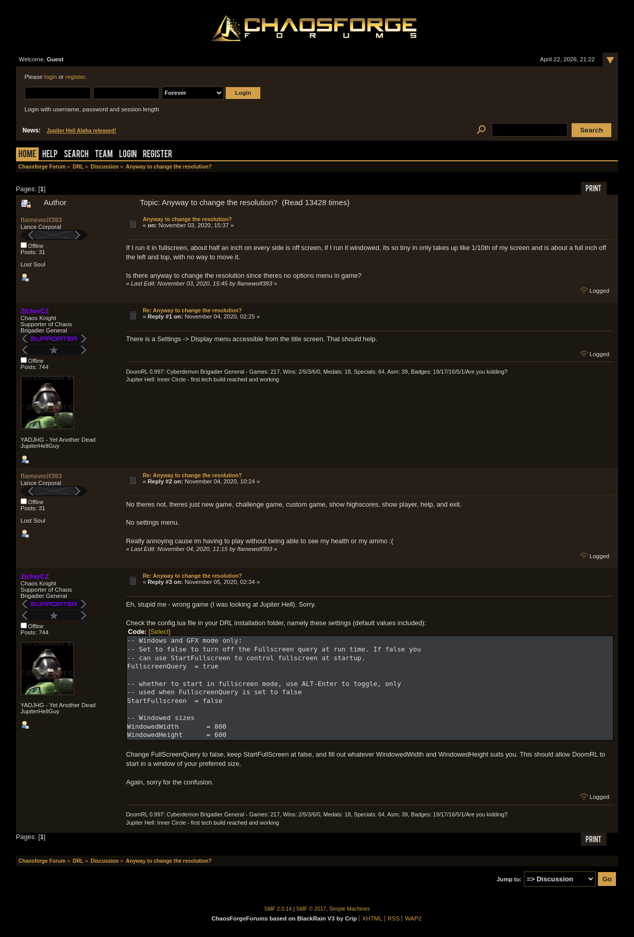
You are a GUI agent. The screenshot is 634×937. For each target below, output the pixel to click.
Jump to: (509, 879)
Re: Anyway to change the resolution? (192, 310)
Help (50, 155)
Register (157, 155)
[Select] (159, 631)
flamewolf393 (41, 220)
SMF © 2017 (311, 909)
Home (27, 155)
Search (76, 155)
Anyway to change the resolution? (187, 219)
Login (128, 155)
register (75, 77)
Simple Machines (349, 909)
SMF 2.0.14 (278, 909)
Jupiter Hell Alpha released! (81, 130)
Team (104, 155)
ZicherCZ (35, 311)
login (50, 77)
